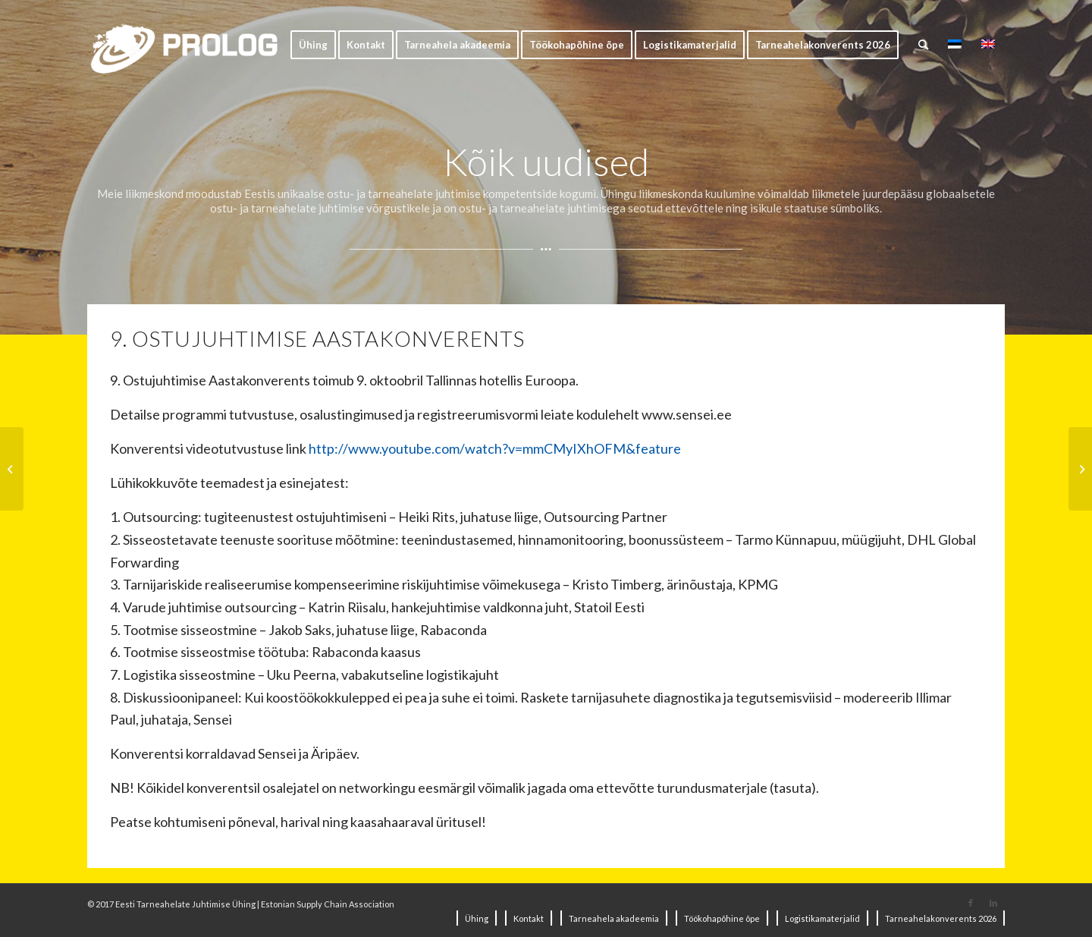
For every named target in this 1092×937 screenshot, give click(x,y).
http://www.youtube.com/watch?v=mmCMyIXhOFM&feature (495, 448)
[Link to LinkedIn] (993, 902)
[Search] (923, 45)
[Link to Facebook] (970, 902)
